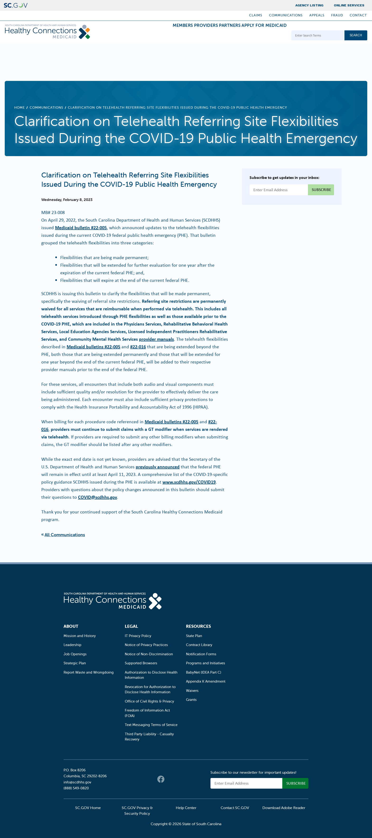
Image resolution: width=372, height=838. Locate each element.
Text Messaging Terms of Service (151, 724)
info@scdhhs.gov (77, 782)
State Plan (194, 635)
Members (156, 36)
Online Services (349, 5)
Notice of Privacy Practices (146, 644)
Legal (131, 626)
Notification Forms (201, 654)
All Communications (65, 534)
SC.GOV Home (88, 807)
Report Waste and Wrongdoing (89, 672)
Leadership (72, 644)
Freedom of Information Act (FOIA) (147, 713)
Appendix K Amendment (205, 681)
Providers (187, 36)
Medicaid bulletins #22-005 (93, 346)
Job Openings (75, 654)
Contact (358, 15)
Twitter (170, 779)
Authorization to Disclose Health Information (151, 675)
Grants (191, 699)
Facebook (160, 779)
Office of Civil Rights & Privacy (149, 701)
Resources (198, 626)
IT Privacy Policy (138, 635)
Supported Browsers (141, 663)
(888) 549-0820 (76, 788)
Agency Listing (309, 5)
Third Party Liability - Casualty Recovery (149, 737)
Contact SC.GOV (235, 807)
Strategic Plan (75, 663)
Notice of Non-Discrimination (149, 654)
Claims (255, 15)
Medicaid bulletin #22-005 (81, 227)
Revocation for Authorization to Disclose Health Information (150, 689)
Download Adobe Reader (283, 807)
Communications (286, 15)
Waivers (192, 690)
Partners (218, 36)
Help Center (186, 807)
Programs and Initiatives (205, 663)
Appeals (317, 15)
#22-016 (138, 346)
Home (19, 107)
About (71, 626)
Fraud (337, 15)
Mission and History (80, 635)
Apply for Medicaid (260, 36)
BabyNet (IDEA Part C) (203, 672)
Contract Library (199, 644)
